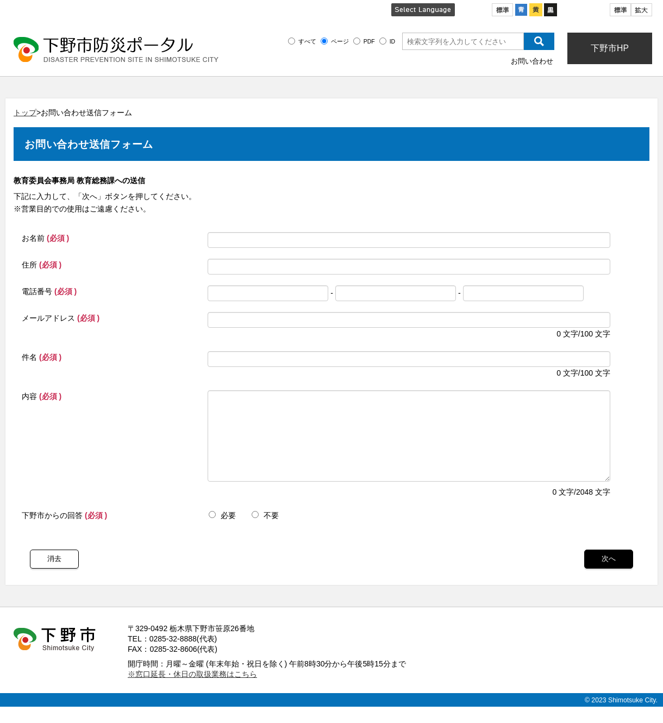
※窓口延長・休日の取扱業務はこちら (192, 690)
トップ (25, 112)
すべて (307, 41)
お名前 (45, 238)
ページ (340, 41)
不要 (265, 531)
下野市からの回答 (64, 531)
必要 (222, 531)
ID (393, 41)
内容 (41, 396)
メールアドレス (60, 318)
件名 (41, 357)
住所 (41, 264)
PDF (369, 41)
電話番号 (49, 291)
